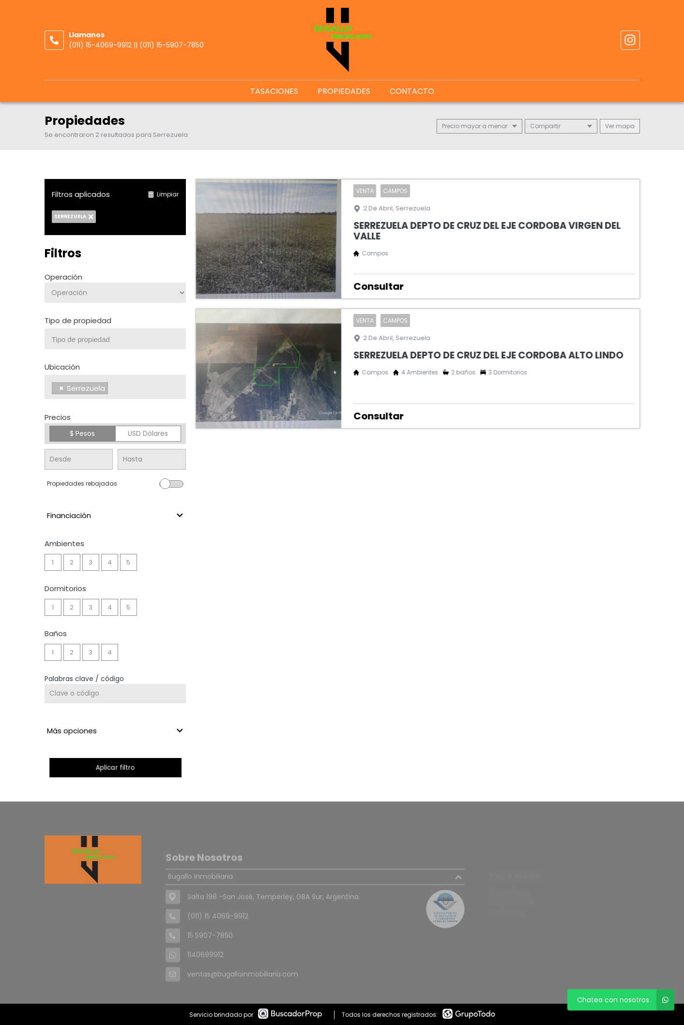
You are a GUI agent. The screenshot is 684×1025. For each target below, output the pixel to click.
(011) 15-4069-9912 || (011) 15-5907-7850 (136, 45)
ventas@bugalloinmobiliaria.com (242, 991)
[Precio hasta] (152, 459)
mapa (620, 126)
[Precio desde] (79, 459)
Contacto (412, 91)
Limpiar (163, 194)
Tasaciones (274, 91)
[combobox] (115, 338)
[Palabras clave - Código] (115, 693)
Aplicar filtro (115, 767)
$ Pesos (82, 433)
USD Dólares (148, 433)
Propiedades (344, 91)
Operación (63, 277)
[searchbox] (119, 339)
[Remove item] (61, 388)
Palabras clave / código (84, 678)
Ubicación (62, 367)
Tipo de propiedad (78, 320)
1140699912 (205, 972)
